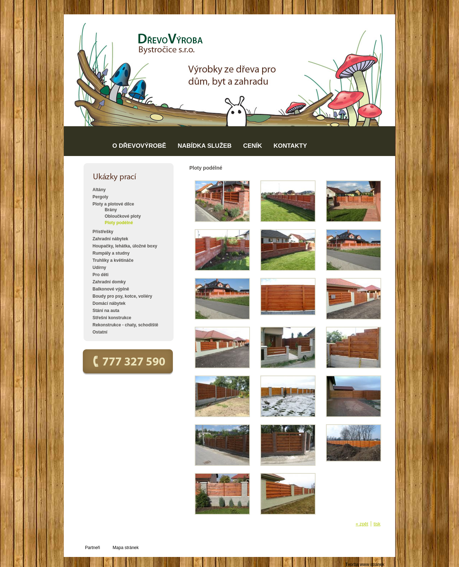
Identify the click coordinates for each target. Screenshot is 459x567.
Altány (99, 189)
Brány (111, 209)
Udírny (99, 267)
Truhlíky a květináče (113, 260)
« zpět (362, 523)
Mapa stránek (126, 547)
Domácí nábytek (109, 303)
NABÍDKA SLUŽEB (204, 145)
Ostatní (100, 332)
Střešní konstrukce (112, 317)
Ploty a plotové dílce (113, 204)
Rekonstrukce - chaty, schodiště (125, 324)
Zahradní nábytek (110, 238)
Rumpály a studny (111, 253)
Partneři (92, 547)
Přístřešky (103, 231)
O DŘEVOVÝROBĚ (139, 145)
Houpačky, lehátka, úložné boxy (125, 246)
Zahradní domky (109, 281)
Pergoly (100, 196)
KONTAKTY (290, 145)
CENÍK (252, 145)
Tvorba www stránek (364, 564)
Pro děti (101, 274)
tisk (377, 523)
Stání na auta (106, 310)
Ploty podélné (119, 222)
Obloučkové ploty (123, 216)
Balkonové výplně (111, 289)
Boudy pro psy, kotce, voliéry (122, 296)
